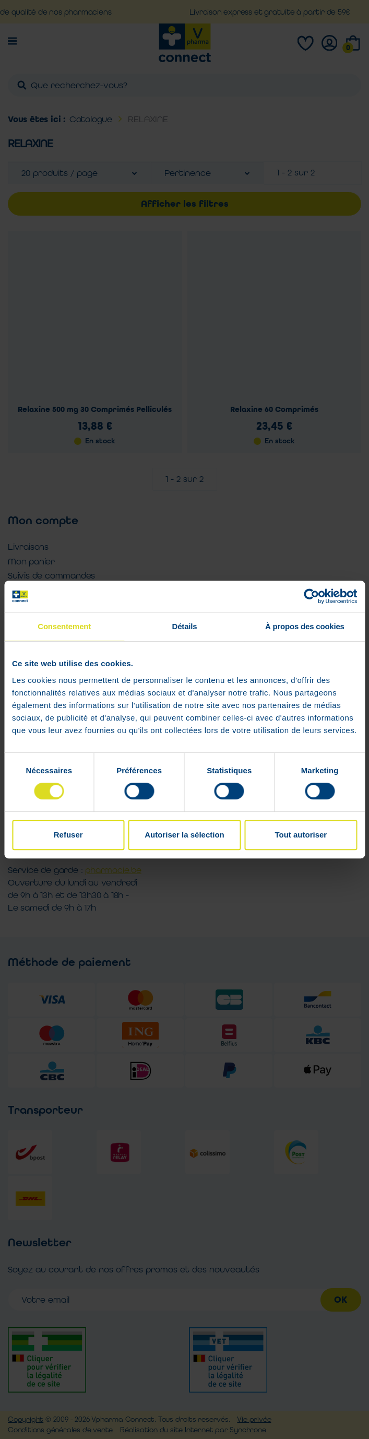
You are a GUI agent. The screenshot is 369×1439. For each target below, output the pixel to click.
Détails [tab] (184, 626)
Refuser (68, 834)
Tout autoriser (301, 834)
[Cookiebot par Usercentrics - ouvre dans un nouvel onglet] (311, 596)
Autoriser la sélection (184, 834)
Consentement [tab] (64, 626)
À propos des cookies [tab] (304, 626)
